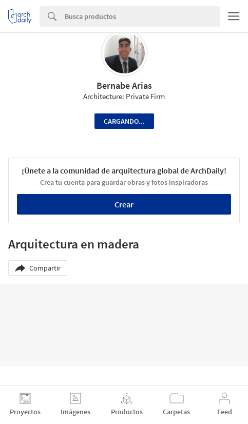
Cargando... (124, 121)
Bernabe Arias (124, 85)
